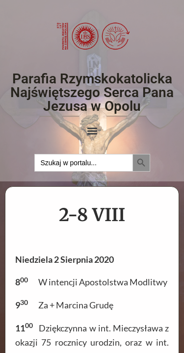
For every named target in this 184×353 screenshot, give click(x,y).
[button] (92, 131)
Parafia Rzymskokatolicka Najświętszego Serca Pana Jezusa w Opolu (92, 92)
